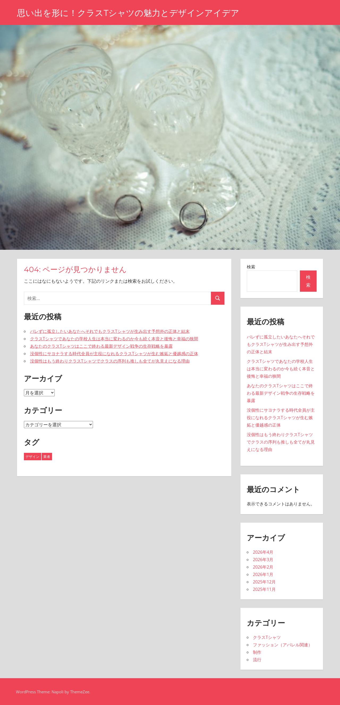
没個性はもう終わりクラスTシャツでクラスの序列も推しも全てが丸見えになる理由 (110, 361)
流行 (257, 660)
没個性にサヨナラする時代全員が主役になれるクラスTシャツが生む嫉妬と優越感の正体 (114, 353)
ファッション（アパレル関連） (282, 645)
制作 (257, 652)
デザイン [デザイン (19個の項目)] (32, 456)
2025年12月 (264, 582)
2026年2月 (263, 567)
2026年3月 (263, 559)
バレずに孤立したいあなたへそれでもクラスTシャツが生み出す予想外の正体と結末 (110, 331)
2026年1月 (263, 574)
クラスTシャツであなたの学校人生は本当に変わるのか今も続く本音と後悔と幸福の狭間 (114, 339)
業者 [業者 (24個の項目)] (46, 456)
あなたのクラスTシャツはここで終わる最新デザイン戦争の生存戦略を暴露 (101, 346)
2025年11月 (264, 589)
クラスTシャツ (267, 637)
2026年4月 (263, 552)
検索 (251, 267)
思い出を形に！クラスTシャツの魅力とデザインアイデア (128, 13)
